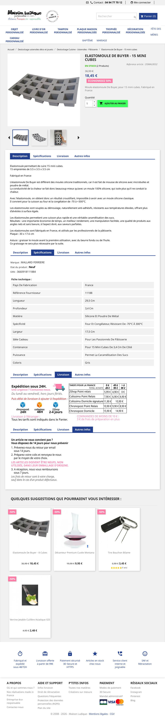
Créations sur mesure (80, 691)
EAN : (13, 271)
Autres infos (82, 156)
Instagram (136, 691)
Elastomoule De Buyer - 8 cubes (30, 552)
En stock (90, 65)
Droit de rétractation (49, 691)
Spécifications (42, 156)
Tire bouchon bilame (119, 552)
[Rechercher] (116, 16)
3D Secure (105, 691)
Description (20, 156)
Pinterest (135, 696)
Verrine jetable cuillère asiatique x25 (30, 619)
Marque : (15, 262)
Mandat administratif (111, 696)
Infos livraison (45, 687)
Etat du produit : (19, 267)
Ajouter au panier (112, 103)
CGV (112, 713)
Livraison (63, 156)
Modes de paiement (110, 687)
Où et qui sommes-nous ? (20, 687)
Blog (133, 700)
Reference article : (135, 64)
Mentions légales (98, 713)
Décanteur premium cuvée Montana (74, 552)
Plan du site (44, 707)
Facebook (136, 687)
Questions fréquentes (49, 696)
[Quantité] (89, 103)
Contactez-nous (15, 707)
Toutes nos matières (79, 687)
